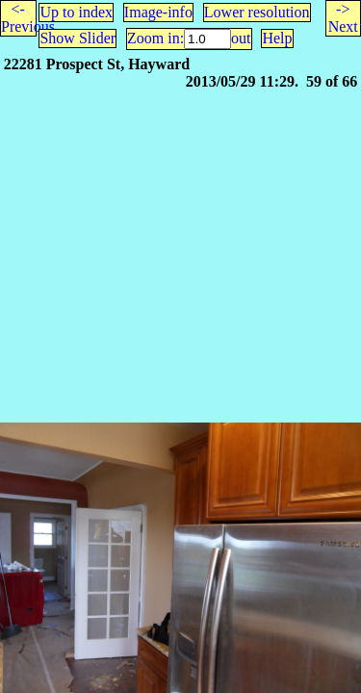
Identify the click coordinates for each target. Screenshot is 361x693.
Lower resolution (257, 12)
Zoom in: (155, 38)
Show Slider (77, 38)
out (240, 38)
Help (277, 38)
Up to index (76, 12)
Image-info (158, 12)
